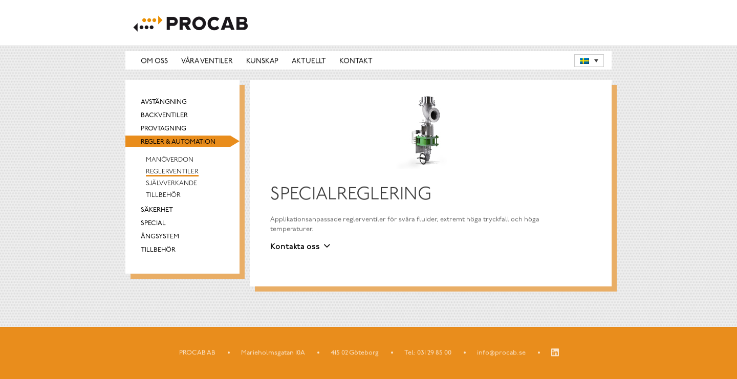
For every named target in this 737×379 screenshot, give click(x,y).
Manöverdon (169, 160)
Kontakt (356, 61)
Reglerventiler (172, 172)
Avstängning (164, 102)
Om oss (154, 61)
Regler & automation (178, 142)
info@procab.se (501, 353)
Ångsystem (160, 237)
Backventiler (164, 116)
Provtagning (163, 129)
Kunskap (262, 61)
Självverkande (171, 184)
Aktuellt (309, 61)
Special (153, 223)
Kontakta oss (295, 247)
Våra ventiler (207, 61)
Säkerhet (157, 210)
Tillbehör (163, 195)
